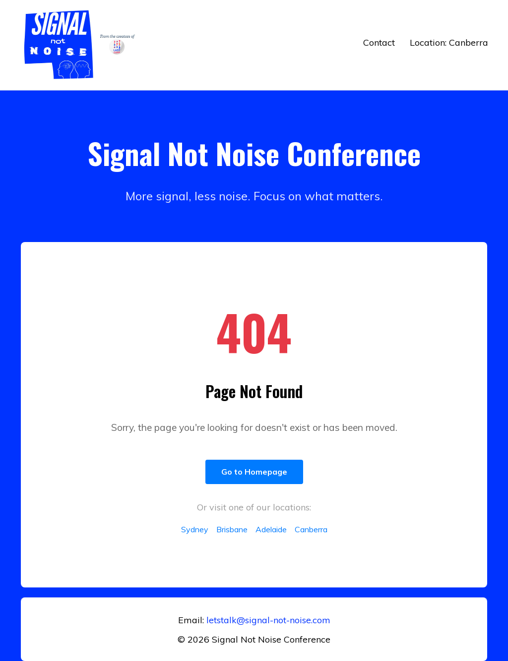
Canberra (311, 529)
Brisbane (232, 529)
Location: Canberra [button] (449, 42)
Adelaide (271, 529)
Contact (379, 42)
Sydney (194, 529)
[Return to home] (82, 45)
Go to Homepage (254, 472)
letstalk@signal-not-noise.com (268, 620)
